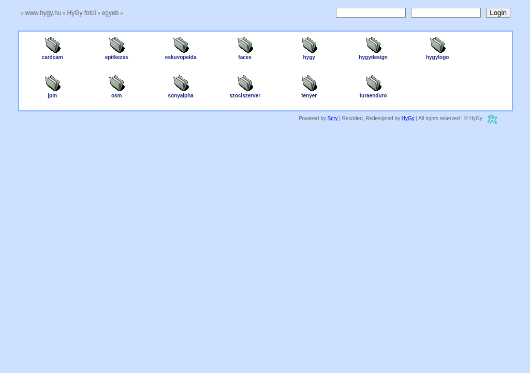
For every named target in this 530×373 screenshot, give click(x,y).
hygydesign (373, 55)
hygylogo (437, 55)
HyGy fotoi (81, 13)
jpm (52, 93)
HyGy (408, 118)
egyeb (110, 13)
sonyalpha (180, 93)
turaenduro (373, 93)
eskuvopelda (181, 55)
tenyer (309, 93)
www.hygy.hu (43, 13)
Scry (333, 118)
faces (244, 55)
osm (116, 93)
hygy (309, 55)
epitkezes (116, 55)
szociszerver (244, 93)
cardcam (52, 55)
